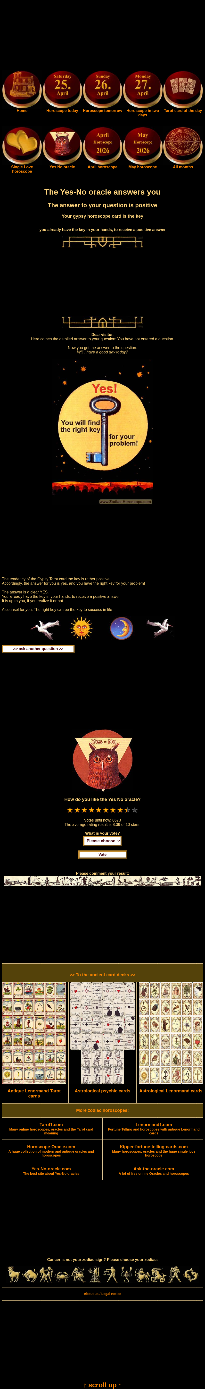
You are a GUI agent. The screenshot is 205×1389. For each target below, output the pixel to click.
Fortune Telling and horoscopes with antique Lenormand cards (154, 1129)
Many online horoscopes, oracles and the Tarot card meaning (51, 1129)
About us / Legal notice (102, 1294)
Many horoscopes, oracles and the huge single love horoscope (153, 1151)
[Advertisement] (102, 36)
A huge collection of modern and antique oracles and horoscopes (51, 1151)
